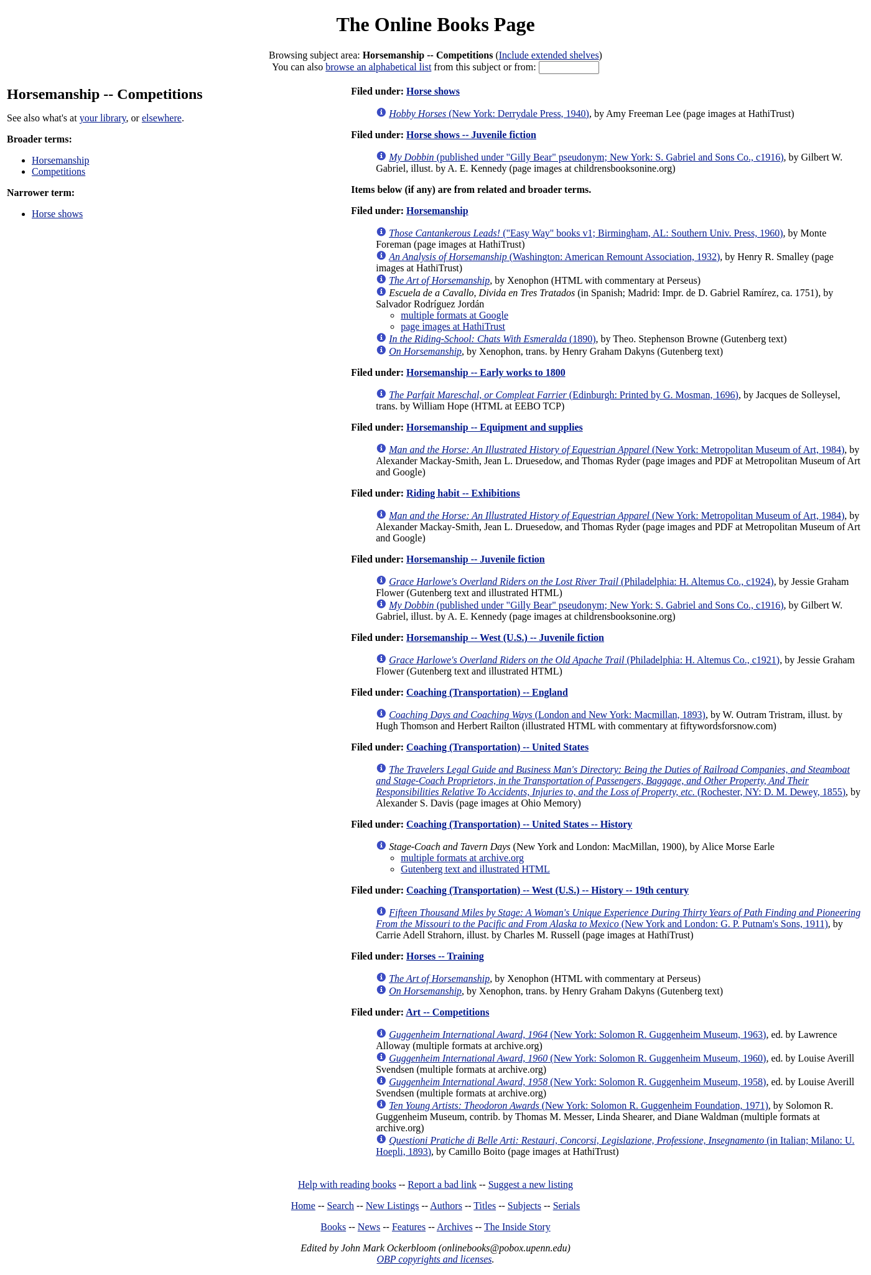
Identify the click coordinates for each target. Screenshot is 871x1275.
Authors (446, 1205)
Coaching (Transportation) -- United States (497, 747)
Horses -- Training (445, 956)
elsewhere (162, 118)
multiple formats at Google (454, 315)
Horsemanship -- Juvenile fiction (475, 559)
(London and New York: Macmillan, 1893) (547, 714)
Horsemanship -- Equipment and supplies (494, 427)
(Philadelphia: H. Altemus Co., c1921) (584, 660)
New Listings (392, 1205)
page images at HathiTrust (453, 326)
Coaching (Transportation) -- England (487, 692)
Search (341, 1205)
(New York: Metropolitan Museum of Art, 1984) (616, 449)
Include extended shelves (549, 55)
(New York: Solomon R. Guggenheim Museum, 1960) (577, 1058)
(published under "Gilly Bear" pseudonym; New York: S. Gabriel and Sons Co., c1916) (586, 157)
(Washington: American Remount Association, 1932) (554, 256)
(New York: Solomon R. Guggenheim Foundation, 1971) (578, 1105)
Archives (455, 1226)
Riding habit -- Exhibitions (463, 493)
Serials (566, 1205)
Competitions (58, 171)
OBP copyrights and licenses (433, 1259)
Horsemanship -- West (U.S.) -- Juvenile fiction (505, 637)
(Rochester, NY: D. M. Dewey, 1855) (613, 780)
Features (409, 1226)
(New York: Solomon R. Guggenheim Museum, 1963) (577, 1034)
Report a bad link (442, 1184)
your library (103, 118)
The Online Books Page (435, 24)
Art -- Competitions (447, 1012)
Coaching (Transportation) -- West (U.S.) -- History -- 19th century (547, 890)
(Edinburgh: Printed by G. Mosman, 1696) (563, 395)
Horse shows (57, 213)
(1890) (492, 339)
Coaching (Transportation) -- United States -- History (519, 824)
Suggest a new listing (530, 1184)
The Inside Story (517, 1226)
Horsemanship (60, 160)
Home (303, 1205)
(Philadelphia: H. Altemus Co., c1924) (581, 581)
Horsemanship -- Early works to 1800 (486, 372)
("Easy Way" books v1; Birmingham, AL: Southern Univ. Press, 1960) (586, 233)
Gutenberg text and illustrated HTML (475, 869)
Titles (484, 1205)
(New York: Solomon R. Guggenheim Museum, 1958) (577, 1082)
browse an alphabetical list (378, 67)
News (369, 1226)
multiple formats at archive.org (462, 857)
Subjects (524, 1205)
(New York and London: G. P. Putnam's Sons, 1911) (618, 918)
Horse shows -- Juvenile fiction (471, 134)
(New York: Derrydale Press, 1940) (489, 113)
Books (333, 1226)
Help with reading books (347, 1184)
